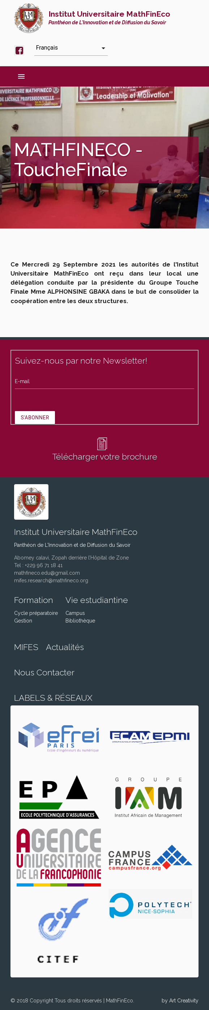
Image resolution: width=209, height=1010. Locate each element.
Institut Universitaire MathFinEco (109, 17)
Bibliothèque (80, 621)
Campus (75, 613)
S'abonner (35, 417)
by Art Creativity (180, 1000)
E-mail (22, 381)
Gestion (23, 621)
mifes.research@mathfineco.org (51, 580)
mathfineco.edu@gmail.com (47, 573)
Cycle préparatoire (36, 613)
